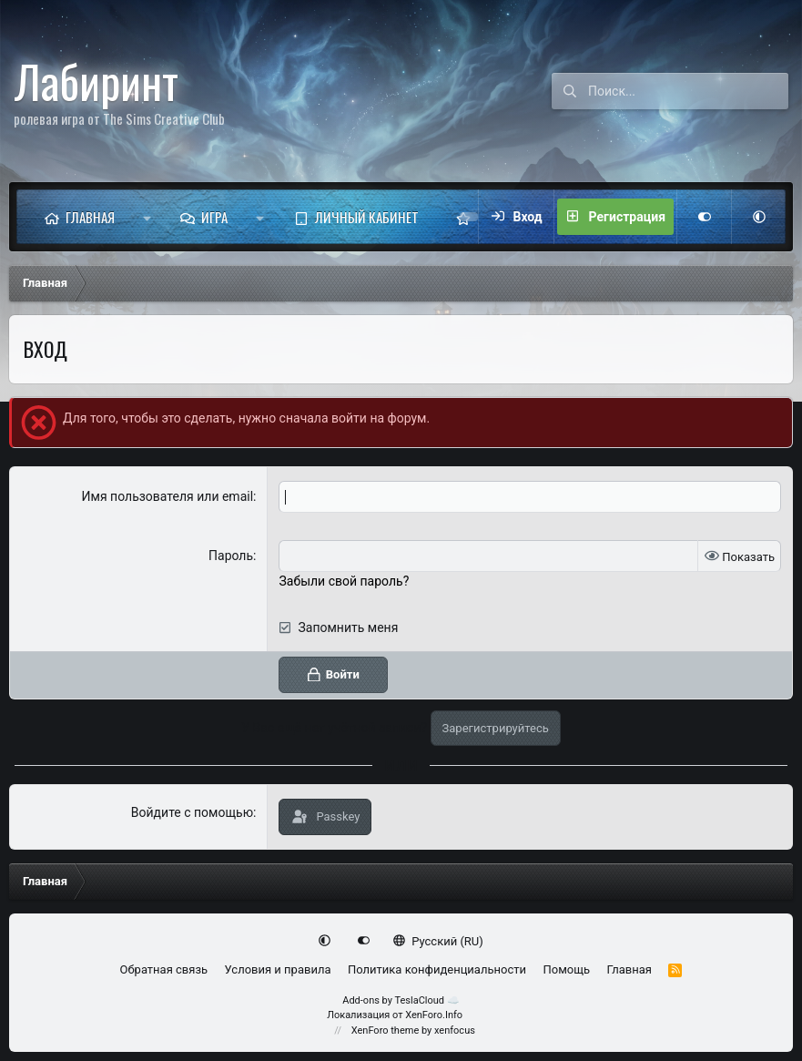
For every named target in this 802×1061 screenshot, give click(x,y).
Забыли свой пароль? (344, 581)
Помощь (566, 969)
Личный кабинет (367, 217)
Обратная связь (164, 969)
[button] (147, 216)
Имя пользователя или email (168, 496)
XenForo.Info (433, 1015)
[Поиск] (688, 91)
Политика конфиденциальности (437, 969)
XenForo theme (385, 1030)
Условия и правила (278, 969)
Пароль (230, 555)
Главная (90, 217)
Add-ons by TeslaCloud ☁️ (401, 1000)
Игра (214, 217)
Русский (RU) (438, 941)
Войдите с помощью (192, 812)
